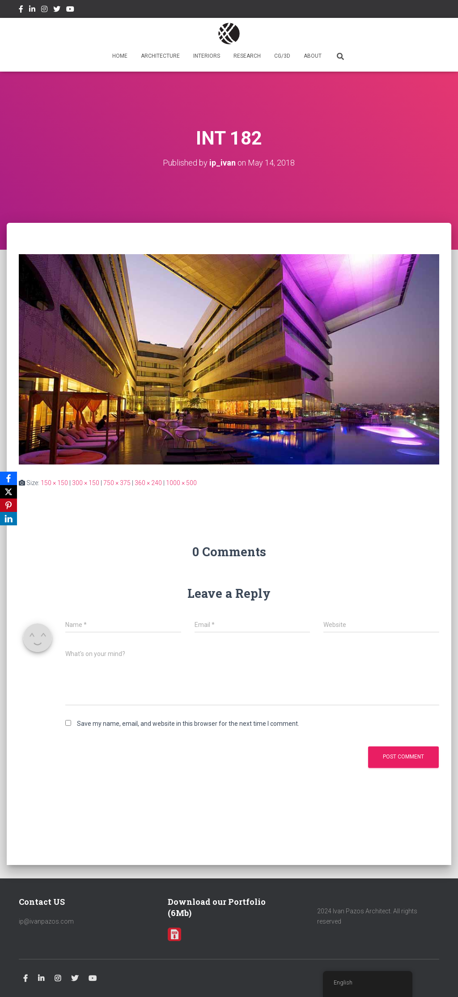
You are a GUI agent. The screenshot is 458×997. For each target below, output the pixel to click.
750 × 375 (117, 482)
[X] (8, 491)
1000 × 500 (181, 482)
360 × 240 (148, 482)
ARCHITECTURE (160, 56)
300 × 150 (85, 482)
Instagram (44, 10)
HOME (119, 56)
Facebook (21, 10)
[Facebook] (8, 478)
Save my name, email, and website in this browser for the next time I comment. (188, 723)
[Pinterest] (8, 505)
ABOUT (313, 56)
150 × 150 (54, 482)
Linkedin (32, 10)
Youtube (70, 10)
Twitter (56, 10)
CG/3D (282, 56)
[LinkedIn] (8, 518)
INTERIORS (206, 56)
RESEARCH (247, 56)
